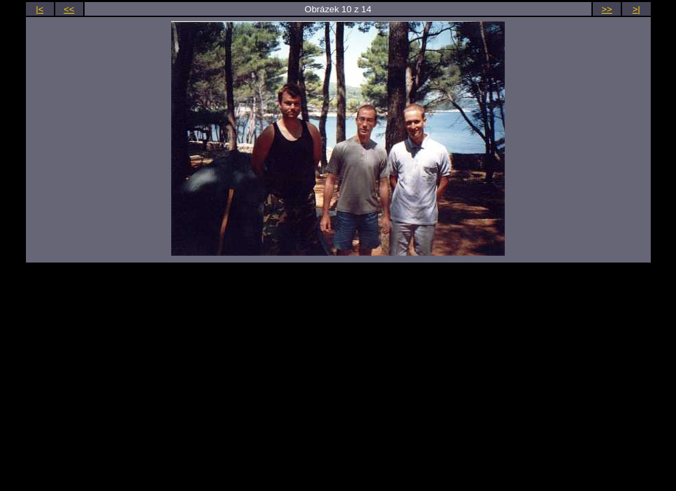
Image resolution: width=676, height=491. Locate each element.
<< (69, 9)
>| (636, 9)
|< (39, 9)
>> (607, 9)
